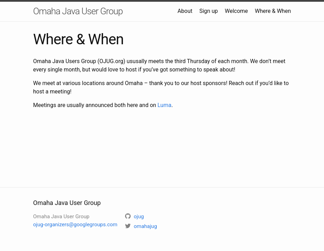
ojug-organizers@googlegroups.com (75, 224)
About (185, 11)
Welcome (236, 11)
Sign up (208, 11)
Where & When (273, 11)
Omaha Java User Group (78, 11)
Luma (164, 105)
